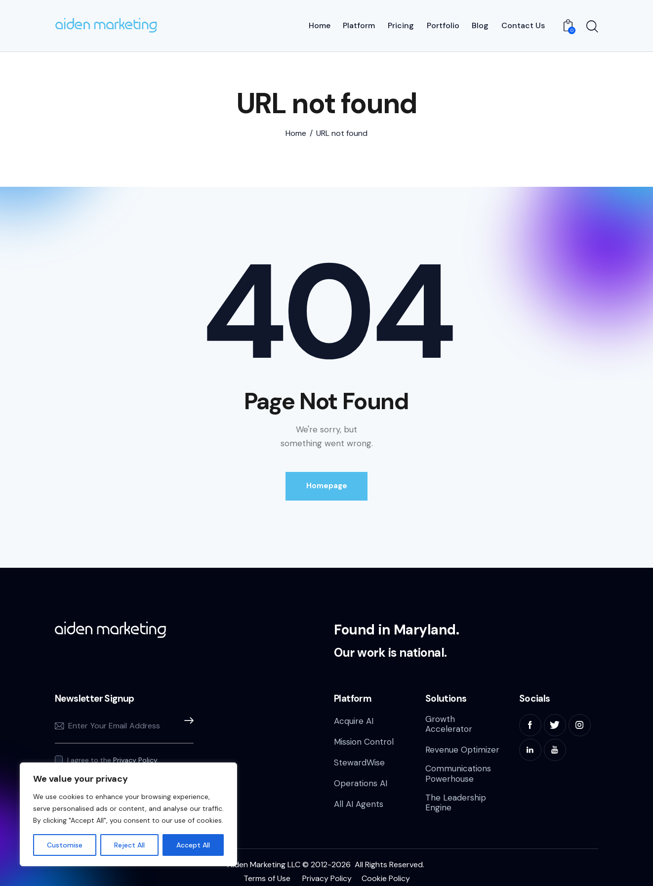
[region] (128, 814)
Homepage (326, 482)
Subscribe (186, 722)
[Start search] (592, 25)
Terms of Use (267, 874)
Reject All (129, 845)
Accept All (193, 845)
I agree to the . (113, 756)
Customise (64, 845)
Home (296, 129)
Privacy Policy (135, 756)
